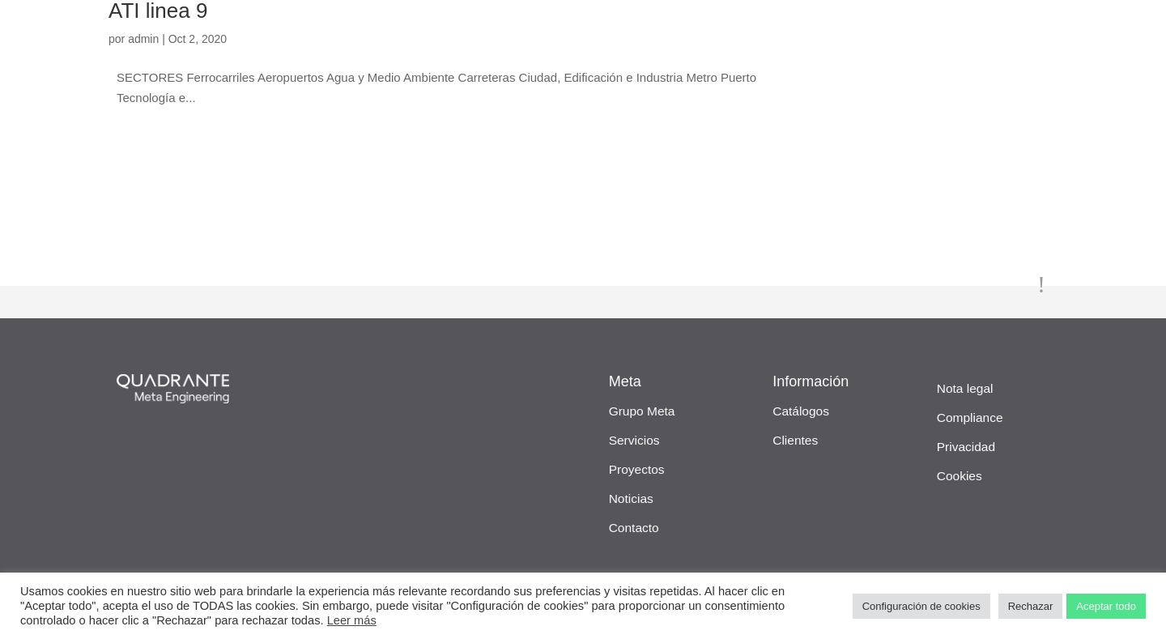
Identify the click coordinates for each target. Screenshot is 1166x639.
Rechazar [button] (1030, 606)
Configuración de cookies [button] (921, 606)
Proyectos (637, 469)
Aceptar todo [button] (1106, 606)
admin (143, 38)
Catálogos (800, 411)
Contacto (634, 528)
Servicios (634, 440)
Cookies (959, 476)
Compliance (970, 417)
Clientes (795, 440)
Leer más (352, 620)
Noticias (631, 498)
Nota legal (965, 388)
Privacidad (966, 447)
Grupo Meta (642, 411)
